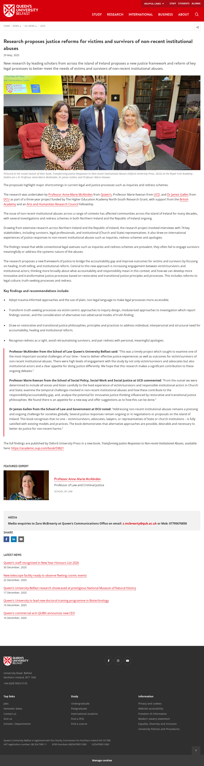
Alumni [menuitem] (196, 3)
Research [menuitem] (115, 14)
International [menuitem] (141, 14)
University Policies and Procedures (159, 729)
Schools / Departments (17, 723)
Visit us (8, 718)
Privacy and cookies (150, 703)
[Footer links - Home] (16, 661)
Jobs (6, 703)
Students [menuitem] (184, 3)
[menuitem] (196, 14)
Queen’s (106, 194)
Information (145, 696)
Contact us (10, 713)
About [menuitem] (183, 14)
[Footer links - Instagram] (118, 661)
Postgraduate (79, 708)
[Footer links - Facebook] (109, 661)
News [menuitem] (16, 26)
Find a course (79, 723)
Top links (9, 696)
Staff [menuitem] (173, 3)
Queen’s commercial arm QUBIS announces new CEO (39, 613)
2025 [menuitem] (42, 26)
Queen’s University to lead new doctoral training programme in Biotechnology (56, 601)
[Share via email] (21, 539)
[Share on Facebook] (6, 539)
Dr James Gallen (178, 194)
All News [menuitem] (30, 26)
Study (74, 696)
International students (84, 713)
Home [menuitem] (7, 26)
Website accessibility (150, 708)
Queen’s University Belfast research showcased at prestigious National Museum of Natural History (70, 588)
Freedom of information (152, 713)
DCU (7, 199)
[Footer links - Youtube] (128, 661)
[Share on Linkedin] (14, 539)
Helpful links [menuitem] (152, 3)
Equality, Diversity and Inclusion (157, 723)
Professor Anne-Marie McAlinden (70, 194)
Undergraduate (80, 703)
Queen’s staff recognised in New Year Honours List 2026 (41, 563)
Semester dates (13, 708)
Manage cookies (102, 760)
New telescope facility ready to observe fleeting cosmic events (45, 575)
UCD (157, 194)
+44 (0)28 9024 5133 (15, 683)
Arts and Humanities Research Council (52, 204)
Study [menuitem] (97, 14)
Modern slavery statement (154, 718)
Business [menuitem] (165, 14)
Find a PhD (77, 718)
